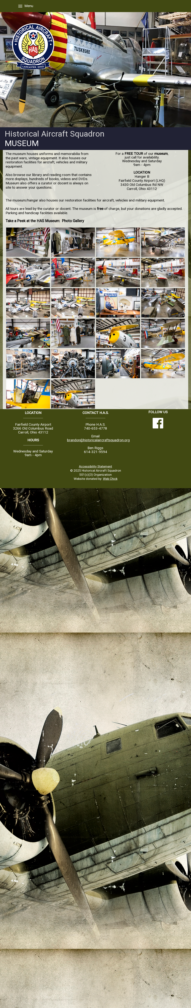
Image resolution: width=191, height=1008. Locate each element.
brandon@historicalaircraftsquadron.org (98, 440)
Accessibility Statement (95, 466)
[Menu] (20, 6)
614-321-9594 (95, 452)
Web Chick (110, 479)
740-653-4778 (95, 428)
